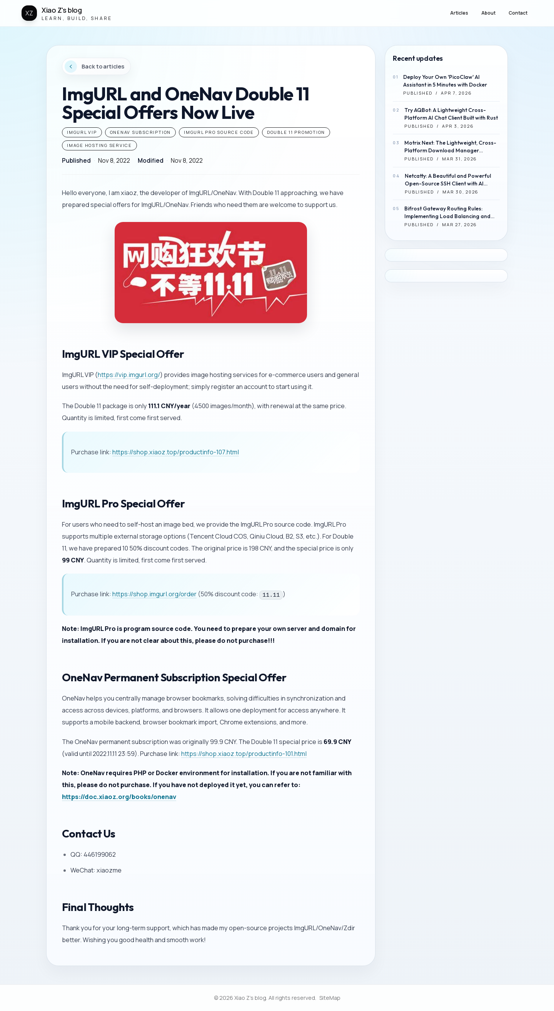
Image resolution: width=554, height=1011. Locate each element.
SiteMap (329, 997)
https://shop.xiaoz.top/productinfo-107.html (175, 452)
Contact (518, 13)
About (488, 13)
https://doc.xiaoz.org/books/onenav (119, 796)
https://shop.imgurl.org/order (154, 594)
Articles (459, 13)
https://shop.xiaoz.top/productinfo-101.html (244, 753)
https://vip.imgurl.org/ (129, 374)
